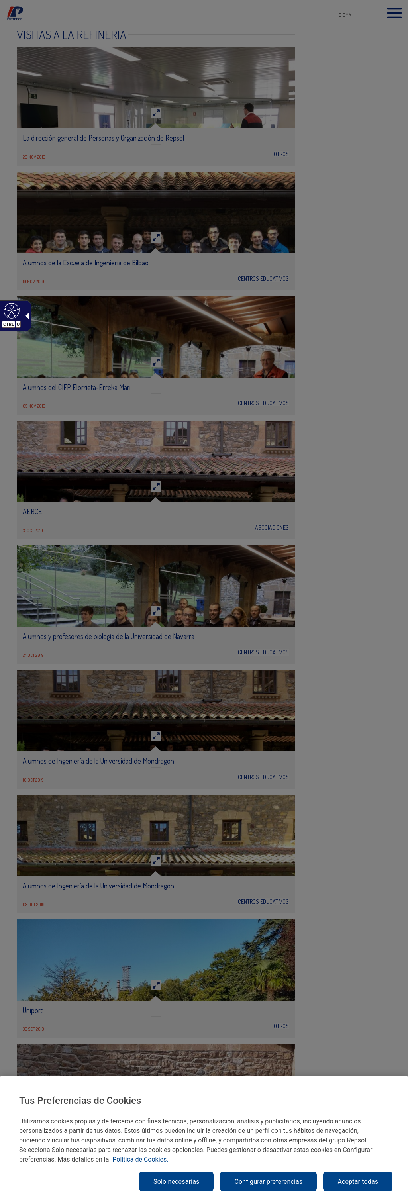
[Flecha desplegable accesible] (25, 316)
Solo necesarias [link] (176, 1181)
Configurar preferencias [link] (268, 1181)
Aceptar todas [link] (357, 1181)
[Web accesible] (10, 310)
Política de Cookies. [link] (140, 1159)
